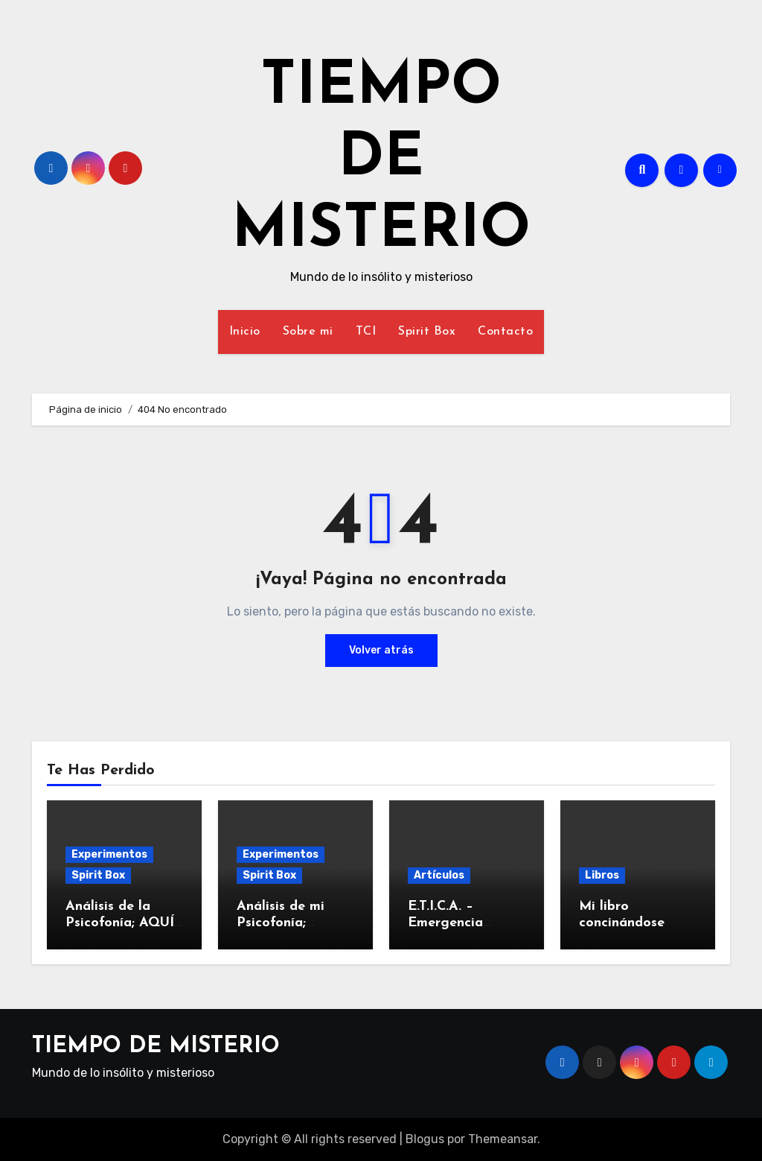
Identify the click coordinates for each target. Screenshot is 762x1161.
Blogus (425, 1139)
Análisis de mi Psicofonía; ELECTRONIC (281, 922)
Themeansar (502, 1139)
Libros (602, 875)
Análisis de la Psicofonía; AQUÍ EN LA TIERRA (119, 922)
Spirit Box (426, 332)
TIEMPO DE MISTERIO (381, 159)
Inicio (244, 332)
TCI (366, 332)
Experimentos (109, 854)
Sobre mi (308, 332)
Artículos (439, 875)
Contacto (505, 332)
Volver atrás (381, 650)
